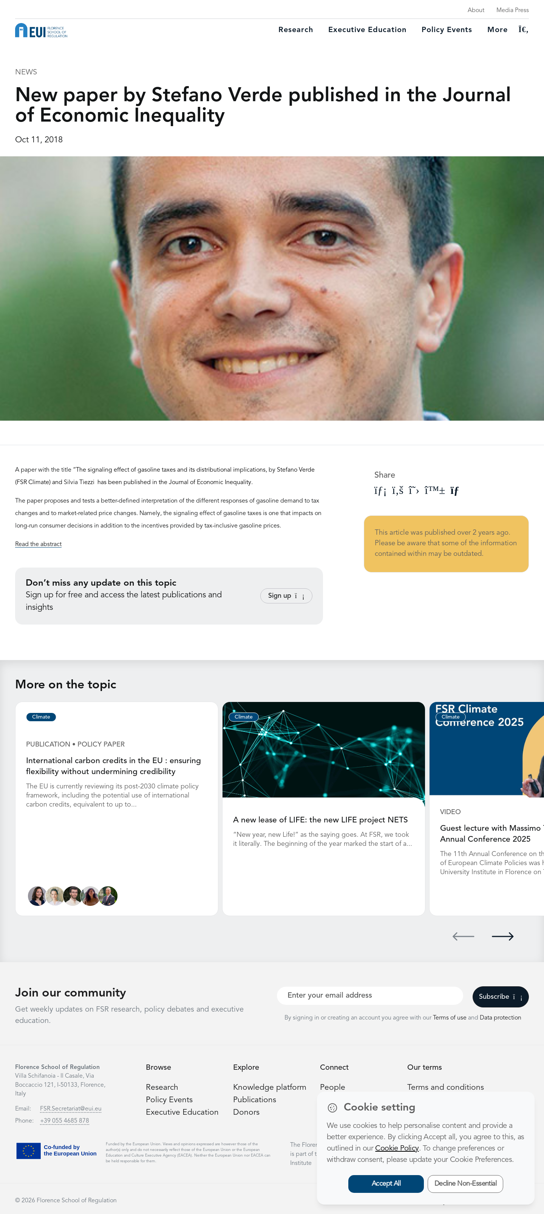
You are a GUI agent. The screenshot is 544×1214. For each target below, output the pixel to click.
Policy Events (447, 30)
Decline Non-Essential (465, 1183)
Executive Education (183, 1112)
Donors (246, 1112)
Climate (41, 717)
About (476, 11)
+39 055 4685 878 (64, 1120)
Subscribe (500, 996)
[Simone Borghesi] (110, 895)
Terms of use (450, 1017)
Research (295, 30)
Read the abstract (38, 544)
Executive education (367, 30)
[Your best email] (370, 995)
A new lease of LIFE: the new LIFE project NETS (322, 820)
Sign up (286, 595)
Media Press (512, 11)
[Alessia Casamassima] (92, 895)
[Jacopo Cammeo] (74, 895)
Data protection (500, 1017)
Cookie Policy (397, 1148)
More (497, 30)
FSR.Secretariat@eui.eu (71, 1108)
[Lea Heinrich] (56, 895)
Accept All (386, 1183)
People (333, 1087)
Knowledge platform (270, 1087)
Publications (255, 1099)
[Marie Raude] (38, 895)
